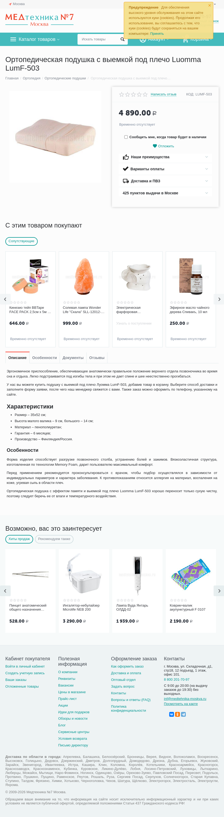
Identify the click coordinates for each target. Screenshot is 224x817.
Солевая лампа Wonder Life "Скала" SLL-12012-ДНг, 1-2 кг (82, 310)
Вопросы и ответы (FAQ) (131, 700)
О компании (68, 672)
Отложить (163, 146)
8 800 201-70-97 (177, 679)
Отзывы (97, 358)
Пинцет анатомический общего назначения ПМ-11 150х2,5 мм (28, 607)
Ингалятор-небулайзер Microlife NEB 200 (81, 607)
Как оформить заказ (127, 666)
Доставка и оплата (126, 673)
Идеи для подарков (74, 712)
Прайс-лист (67, 699)
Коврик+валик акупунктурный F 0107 (188, 607)
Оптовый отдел (123, 680)
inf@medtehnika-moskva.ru (185, 699)
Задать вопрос (123, 686)
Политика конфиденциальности (128, 708)
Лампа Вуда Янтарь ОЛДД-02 (132, 607)
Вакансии (66, 685)
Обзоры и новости (73, 718)
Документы (73, 358)
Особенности (44, 358)
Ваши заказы (15, 680)
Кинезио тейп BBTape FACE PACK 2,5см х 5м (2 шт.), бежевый (30, 310)
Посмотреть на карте (181, 704)
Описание (17, 358)
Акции (63, 705)
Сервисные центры (73, 732)
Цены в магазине (72, 692)
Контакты (118, 693)
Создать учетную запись (25, 673)
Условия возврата (72, 739)
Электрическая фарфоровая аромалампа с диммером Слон (136, 310)
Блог (62, 725)
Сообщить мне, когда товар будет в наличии (165, 137)
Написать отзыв (163, 94)
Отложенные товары (22, 686)
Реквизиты (66, 679)
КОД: (190, 94)
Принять (157, 34)
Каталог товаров (37, 39)
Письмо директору (73, 745)
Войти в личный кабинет (25, 666)
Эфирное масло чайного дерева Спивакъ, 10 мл (190, 310)
